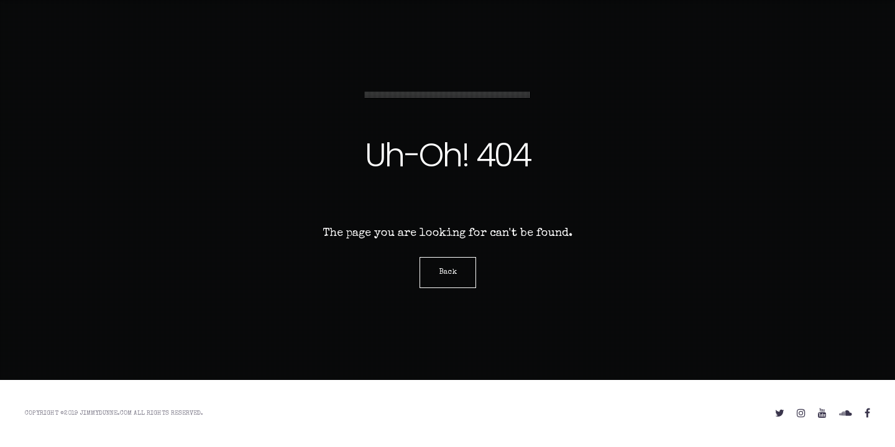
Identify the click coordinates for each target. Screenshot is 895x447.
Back (448, 272)
